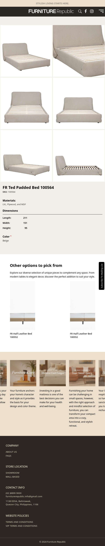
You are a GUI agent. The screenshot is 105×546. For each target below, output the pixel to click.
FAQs (8, 455)
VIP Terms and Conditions (21, 525)
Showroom (12, 472)
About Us (11, 451)
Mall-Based (13, 476)
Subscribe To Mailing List (101, 275)
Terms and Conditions (19, 521)
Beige (6, 240)
